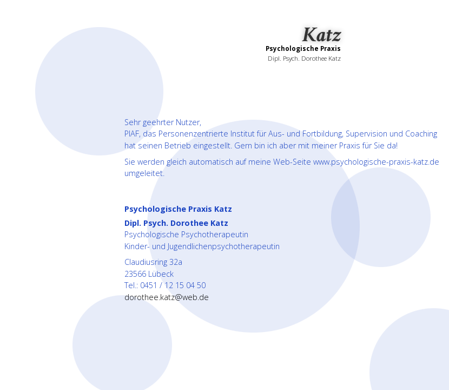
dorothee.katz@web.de (166, 297)
